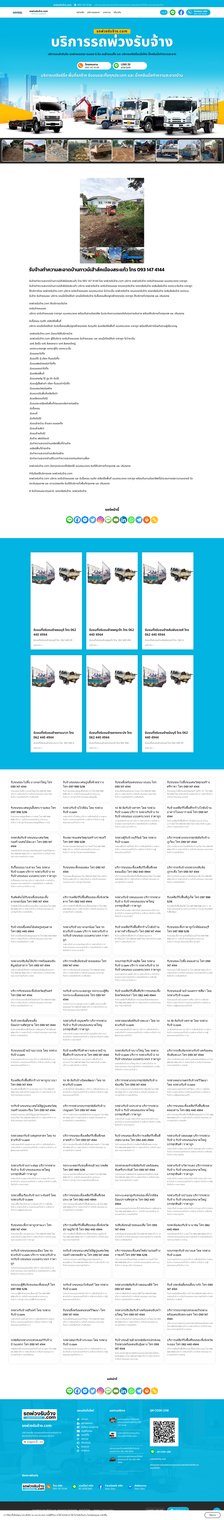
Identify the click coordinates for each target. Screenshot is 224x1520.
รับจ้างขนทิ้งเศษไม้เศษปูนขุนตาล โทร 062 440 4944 (31, 929)
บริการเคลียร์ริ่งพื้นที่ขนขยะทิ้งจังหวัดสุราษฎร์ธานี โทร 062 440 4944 (86, 1227)
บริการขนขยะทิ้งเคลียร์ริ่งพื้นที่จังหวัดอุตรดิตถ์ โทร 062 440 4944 (124, 1450)
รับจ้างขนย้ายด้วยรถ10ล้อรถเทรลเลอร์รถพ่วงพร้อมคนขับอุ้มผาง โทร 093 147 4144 (137, 1344)
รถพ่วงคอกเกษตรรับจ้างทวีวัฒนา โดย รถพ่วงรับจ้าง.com (187, 1082)
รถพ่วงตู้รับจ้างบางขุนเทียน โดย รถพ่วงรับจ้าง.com (129, 1435)
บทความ (107, 12)
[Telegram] (139, 519)
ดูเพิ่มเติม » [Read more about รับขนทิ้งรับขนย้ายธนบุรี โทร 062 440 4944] (38, 645)
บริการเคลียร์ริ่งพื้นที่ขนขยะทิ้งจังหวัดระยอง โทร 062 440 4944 (190, 1342)
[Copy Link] (154, 519)
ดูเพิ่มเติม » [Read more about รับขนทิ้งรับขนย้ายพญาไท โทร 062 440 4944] (94, 645)
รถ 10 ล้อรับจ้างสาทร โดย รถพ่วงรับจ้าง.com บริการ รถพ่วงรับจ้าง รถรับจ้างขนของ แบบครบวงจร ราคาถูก (138, 812)
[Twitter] (92, 519)
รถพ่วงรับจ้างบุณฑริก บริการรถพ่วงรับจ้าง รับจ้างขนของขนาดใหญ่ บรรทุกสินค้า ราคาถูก (85, 1025)
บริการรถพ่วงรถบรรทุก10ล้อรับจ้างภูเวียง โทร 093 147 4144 (188, 839)
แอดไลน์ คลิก (86, 1486)
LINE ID (125, 64)
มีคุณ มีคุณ (110, 1489)
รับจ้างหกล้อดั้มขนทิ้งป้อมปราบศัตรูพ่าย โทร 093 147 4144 (33, 1023)
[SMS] (108, 519)
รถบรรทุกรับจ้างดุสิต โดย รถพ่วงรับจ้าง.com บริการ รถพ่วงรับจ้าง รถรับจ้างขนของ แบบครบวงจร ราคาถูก (138, 965)
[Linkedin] (123, 519)
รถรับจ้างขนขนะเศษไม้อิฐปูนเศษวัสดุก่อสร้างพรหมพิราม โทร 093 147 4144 (86, 1252)
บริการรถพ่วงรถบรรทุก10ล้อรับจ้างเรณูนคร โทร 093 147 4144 (84, 1108)
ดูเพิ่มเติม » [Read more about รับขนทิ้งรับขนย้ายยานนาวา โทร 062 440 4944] (38, 747)
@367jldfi (126, 67)
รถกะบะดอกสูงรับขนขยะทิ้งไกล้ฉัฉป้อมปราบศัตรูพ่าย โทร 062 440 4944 (136, 1199)
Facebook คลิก (114, 1486)
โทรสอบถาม (91, 64)
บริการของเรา (93, 12)
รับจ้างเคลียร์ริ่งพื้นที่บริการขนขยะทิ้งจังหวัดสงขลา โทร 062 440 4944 (137, 993)
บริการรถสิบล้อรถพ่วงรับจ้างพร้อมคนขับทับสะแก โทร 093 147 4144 (190, 1052)
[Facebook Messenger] (85, 519)
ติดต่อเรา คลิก (200, 11)
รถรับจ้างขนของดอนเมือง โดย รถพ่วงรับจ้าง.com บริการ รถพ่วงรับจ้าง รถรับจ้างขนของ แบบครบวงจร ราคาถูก (33, 1257)
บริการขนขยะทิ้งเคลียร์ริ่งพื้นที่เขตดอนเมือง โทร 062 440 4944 (136, 869)
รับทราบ (212, 1515)
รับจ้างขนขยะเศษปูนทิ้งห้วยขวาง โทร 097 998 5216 (83, 784)
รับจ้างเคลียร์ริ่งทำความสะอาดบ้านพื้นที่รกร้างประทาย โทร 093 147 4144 (86, 1052)
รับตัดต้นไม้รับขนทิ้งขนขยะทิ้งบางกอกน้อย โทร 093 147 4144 (29, 899)
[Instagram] (100, 519)
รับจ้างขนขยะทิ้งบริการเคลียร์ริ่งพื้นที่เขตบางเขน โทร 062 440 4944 (137, 1138)
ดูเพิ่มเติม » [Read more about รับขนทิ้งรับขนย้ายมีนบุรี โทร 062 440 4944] (149, 747)
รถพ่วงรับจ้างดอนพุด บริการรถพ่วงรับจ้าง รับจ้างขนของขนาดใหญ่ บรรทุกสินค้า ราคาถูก (188, 1140)
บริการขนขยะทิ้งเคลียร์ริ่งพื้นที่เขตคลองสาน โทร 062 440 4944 (188, 1108)
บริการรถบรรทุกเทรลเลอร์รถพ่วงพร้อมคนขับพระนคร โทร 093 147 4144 (187, 1314)
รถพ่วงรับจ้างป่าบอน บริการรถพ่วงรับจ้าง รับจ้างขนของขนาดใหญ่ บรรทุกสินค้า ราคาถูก (188, 1199)
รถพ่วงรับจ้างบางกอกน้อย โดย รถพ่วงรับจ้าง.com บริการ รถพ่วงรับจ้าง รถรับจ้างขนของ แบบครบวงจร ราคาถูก (86, 933)
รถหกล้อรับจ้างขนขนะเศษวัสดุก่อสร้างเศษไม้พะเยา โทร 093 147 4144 (31, 841)
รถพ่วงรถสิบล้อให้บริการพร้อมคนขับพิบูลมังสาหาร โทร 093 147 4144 (33, 963)
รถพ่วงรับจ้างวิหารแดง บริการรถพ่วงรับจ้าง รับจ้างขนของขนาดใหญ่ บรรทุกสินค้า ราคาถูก (189, 1169)
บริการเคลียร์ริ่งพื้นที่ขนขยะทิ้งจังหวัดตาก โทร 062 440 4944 (86, 899)
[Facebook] (77, 519)
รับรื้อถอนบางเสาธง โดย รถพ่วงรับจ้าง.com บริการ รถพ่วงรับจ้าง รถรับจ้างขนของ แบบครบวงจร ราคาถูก (34, 871)
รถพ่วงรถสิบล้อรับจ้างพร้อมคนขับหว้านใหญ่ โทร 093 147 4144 (138, 1312)
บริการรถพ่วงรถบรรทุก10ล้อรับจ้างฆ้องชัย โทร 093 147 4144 (136, 1082)
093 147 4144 (200, 14)
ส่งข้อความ (140, 1486)
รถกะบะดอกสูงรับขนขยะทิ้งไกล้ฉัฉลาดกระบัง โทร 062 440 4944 (130, 1459)
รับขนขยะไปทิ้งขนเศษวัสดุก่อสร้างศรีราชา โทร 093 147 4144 (188, 784)
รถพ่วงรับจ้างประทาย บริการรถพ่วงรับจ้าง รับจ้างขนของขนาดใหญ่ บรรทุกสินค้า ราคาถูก (136, 1110)
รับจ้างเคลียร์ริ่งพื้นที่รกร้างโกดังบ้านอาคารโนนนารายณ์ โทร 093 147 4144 (189, 812)
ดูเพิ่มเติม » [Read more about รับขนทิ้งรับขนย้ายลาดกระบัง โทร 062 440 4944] (94, 747)
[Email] (115, 519)
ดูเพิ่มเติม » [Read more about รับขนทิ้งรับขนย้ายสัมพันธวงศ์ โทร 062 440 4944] (149, 645)
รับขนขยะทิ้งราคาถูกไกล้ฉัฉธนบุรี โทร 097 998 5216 (188, 929)
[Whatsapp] (131, 519)
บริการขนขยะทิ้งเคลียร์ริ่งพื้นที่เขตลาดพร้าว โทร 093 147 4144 (84, 1138)
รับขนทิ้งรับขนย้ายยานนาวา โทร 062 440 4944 (53, 735)
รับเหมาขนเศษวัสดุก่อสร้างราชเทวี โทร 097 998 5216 (84, 839)
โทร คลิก (57, 1486)
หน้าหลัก (80, 12)
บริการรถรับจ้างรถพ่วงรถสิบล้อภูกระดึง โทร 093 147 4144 (186, 869)
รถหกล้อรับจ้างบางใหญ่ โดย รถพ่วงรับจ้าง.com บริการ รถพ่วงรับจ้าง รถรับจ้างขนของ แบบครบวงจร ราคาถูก (138, 1054)
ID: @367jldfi (85, 1489)
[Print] (146, 519)
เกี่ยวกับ (117, 12)
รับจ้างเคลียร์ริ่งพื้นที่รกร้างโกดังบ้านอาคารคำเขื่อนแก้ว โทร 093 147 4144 (138, 929)
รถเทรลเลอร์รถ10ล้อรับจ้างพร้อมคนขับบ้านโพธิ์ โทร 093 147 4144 (129, 1422)
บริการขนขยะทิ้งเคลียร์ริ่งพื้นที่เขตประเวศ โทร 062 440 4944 (84, 1197)
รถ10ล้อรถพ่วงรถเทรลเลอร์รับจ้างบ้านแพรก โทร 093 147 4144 (31, 1342)
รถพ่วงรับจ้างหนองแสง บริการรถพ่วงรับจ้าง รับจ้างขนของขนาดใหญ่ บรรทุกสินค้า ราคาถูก (137, 901)
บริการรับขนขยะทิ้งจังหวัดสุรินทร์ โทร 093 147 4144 (31, 993)
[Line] (69, 519)
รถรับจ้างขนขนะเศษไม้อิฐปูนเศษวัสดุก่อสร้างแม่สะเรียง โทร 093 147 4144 (34, 1108)
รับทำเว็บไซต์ (84, 1510)
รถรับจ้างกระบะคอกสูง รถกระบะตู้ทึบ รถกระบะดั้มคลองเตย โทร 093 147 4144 (86, 995)
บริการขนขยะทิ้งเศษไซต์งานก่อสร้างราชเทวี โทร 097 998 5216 (137, 1252)
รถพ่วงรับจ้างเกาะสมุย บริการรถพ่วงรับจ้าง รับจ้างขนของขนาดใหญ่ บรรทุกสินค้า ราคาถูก (33, 1169)
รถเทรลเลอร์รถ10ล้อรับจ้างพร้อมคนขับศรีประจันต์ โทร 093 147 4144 (137, 1167)
